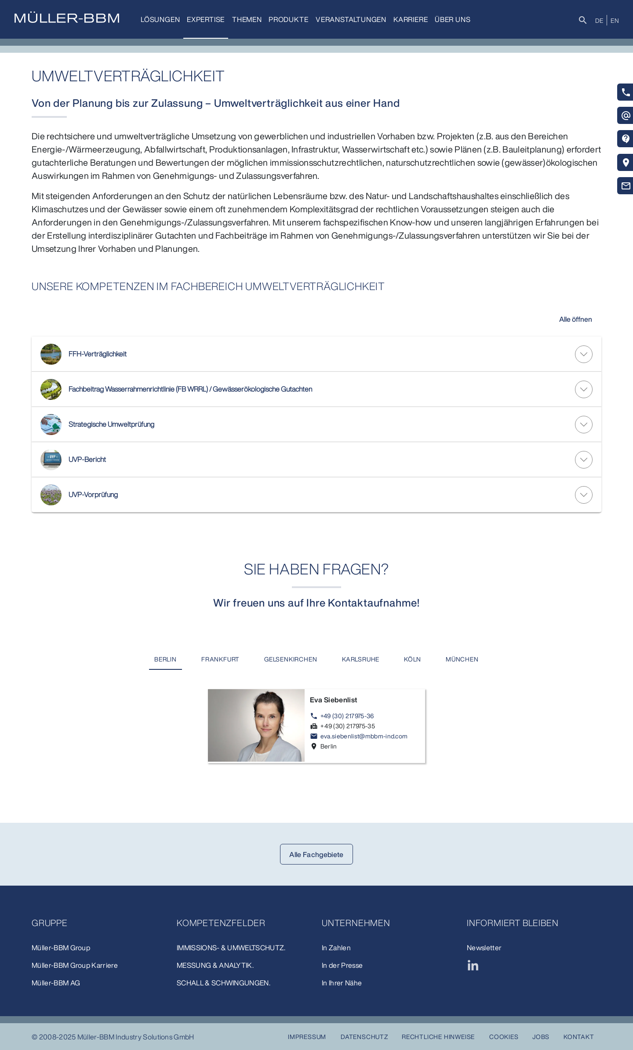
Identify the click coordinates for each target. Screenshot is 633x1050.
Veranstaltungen (351, 19)
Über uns (452, 19)
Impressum (307, 1036)
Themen (247, 19)
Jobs (540, 1036)
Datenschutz (364, 1036)
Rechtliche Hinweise (438, 1036)
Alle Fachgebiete (316, 854)
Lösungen (160, 19)
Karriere (410, 19)
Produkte (288, 19)
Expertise (206, 19)
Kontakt (579, 1036)
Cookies (504, 1036)
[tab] (165, 659)
